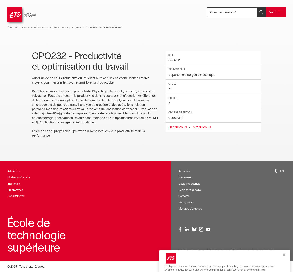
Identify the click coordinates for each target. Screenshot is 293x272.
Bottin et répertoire (189, 190)
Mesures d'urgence (190, 208)
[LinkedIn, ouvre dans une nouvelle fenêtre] (187, 229)
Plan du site (247, 250)
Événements (185, 177)
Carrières (183, 196)
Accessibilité (229, 250)
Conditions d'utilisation (205, 250)
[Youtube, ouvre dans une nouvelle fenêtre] (208, 229)
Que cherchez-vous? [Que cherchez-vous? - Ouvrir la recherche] (235, 12)
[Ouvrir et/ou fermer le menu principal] (276, 12)
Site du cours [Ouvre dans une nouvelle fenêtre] (202, 127)
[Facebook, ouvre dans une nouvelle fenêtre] (180, 229)
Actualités (184, 171)
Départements (15, 196)
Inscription (13, 183)
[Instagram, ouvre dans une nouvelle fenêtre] (201, 229)
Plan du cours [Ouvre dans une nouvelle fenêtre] (177, 127)
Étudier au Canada (18, 177)
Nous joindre (186, 202)
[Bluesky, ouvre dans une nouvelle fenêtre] (194, 229)
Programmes (15, 190)
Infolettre (183, 250)
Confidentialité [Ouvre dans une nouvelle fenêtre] (265, 250)
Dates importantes (189, 183)
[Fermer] (284, 265)
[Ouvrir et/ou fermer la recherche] (261, 12)
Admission (13, 171)
